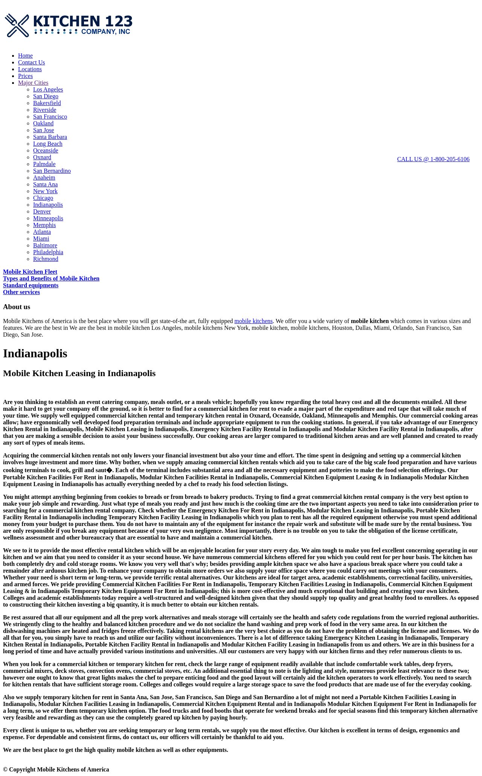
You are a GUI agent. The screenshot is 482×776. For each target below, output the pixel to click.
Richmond (45, 259)
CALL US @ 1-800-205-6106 (433, 159)
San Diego (45, 96)
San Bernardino (52, 171)
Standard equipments (30, 285)
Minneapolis (48, 218)
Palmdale (44, 164)
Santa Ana (45, 184)
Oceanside (45, 150)
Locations (30, 69)
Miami (41, 238)
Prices (25, 76)
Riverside (44, 110)
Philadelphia (48, 252)
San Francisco (50, 116)
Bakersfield (47, 103)
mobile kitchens (253, 321)
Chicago (43, 198)
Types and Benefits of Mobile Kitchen (51, 278)
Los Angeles (48, 89)
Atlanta (42, 232)
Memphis (44, 225)
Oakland (43, 123)
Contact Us (31, 62)
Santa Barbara (50, 137)
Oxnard (42, 157)
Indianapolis (48, 204)
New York (45, 191)
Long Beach (48, 143)
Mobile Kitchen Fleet (30, 271)
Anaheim (44, 177)
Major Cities (33, 82)
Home (25, 55)
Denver (42, 211)
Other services (21, 292)
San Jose (43, 130)
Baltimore (45, 245)
